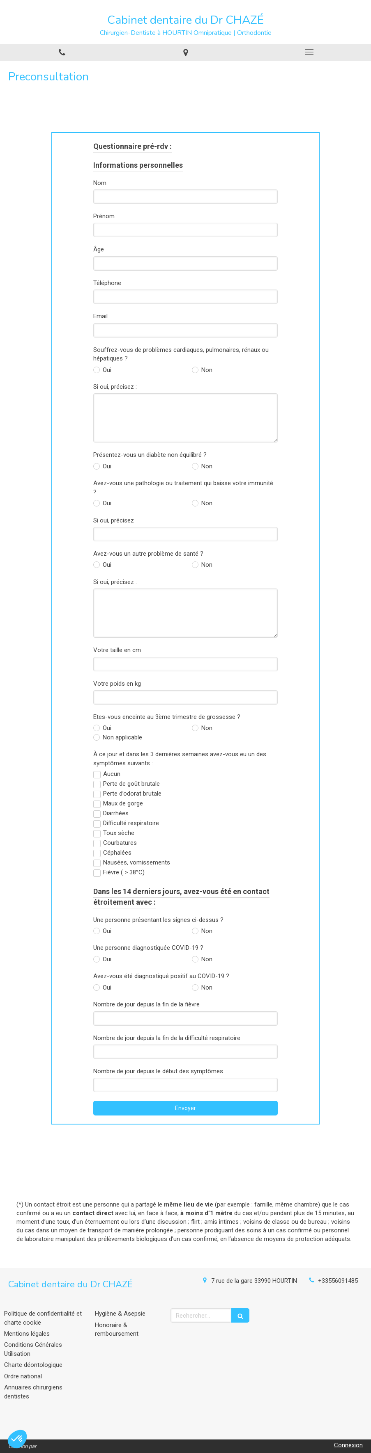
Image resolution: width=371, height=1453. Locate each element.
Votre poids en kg (117, 683)
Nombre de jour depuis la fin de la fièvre (146, 1004)
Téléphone (107, 283)
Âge (98, 249)
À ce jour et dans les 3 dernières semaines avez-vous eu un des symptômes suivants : (179, 758)
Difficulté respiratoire (131, 823)
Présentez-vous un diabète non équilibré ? (150, 454)
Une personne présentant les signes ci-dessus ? (158, 920)
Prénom (104, 216)
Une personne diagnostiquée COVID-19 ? (148, 947)
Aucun (111, 774)
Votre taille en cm (117, 650)
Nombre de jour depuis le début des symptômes (158, 1071)
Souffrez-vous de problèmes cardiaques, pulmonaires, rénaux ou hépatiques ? (181, 354)
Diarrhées (116, 813)
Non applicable (121, 737)
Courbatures (120, 842)
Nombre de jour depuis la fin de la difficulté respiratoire (166, 1038)
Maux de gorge (123, 803)
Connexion (348, 1445)
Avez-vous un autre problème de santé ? (148, 553)
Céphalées (117, 852)
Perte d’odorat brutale (132, 793)
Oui (106, 370)
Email (100, 316)
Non (206, 370)
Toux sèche (118, 833)
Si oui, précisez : (115, 386)
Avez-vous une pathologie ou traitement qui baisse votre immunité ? (183, 487)
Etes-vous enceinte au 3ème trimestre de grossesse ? (166, 717)
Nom (99, 183)
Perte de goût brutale (131, 783)
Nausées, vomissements (136, 862)
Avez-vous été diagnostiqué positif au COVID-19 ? (161, 976)
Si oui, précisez (113, 520)
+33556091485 (338, 1280)
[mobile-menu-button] (309, 52)
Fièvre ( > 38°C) (124, 872)
